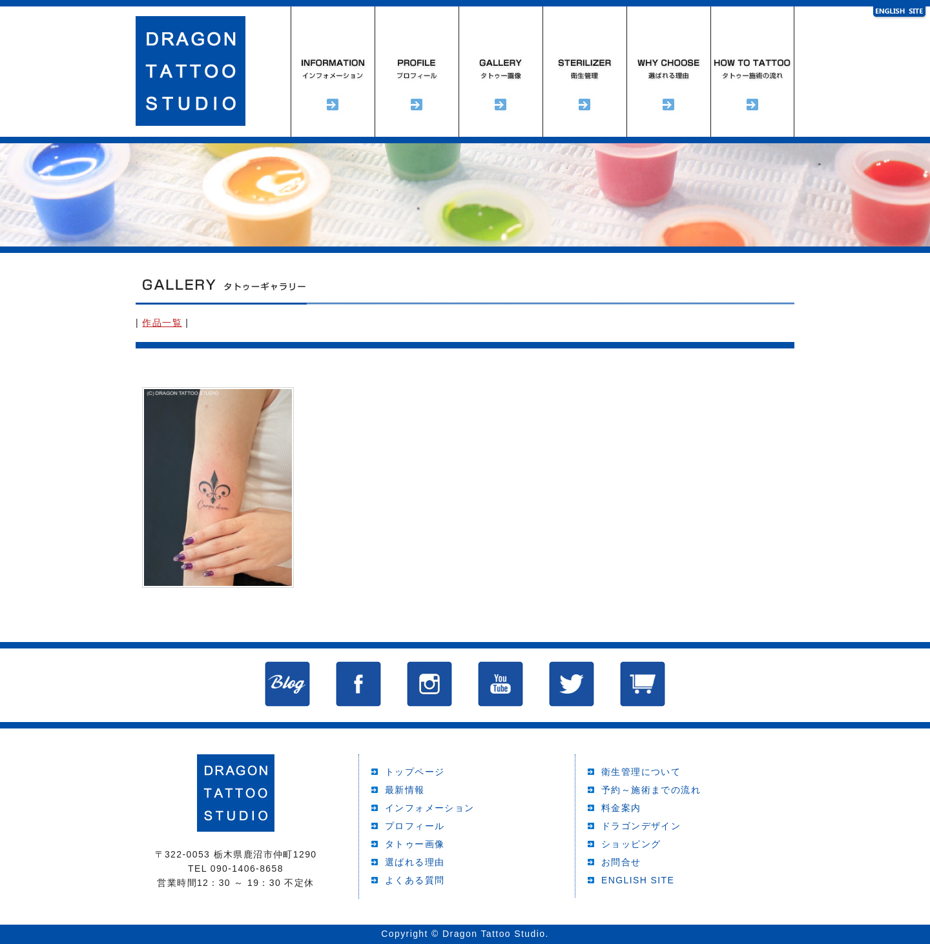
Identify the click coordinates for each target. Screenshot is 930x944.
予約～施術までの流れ (752, 71)
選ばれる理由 (668, 71)
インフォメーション (333, 71)
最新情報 (405, 790)
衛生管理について (641, 772)
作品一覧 (162, 322)
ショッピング (631, 844)
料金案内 (621, 808)
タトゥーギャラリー (500, 71)
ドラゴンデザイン (641, 826)
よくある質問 (414, 880)
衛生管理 (584, 71)
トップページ (414, 772)
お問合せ (621, 862)
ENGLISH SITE (637, 880)
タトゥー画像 (414, 844)
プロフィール (417, 71)
